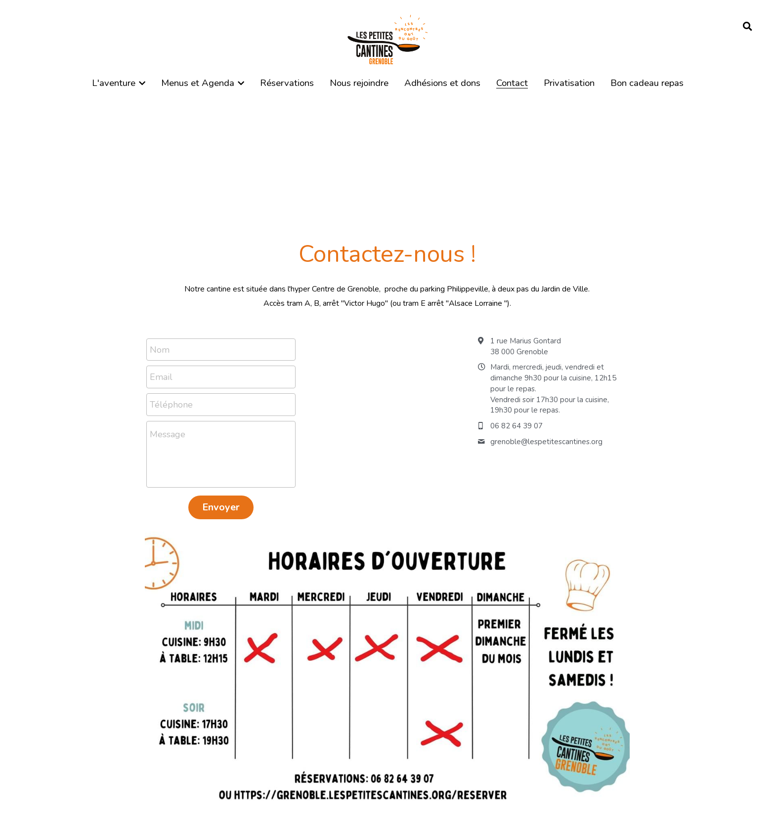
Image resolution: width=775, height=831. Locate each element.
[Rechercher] (747, 27)
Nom (160, 349)
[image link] (387, 39)
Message (167, 434)
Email (161, 377)
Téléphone (171, 404)
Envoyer (221, 507)
